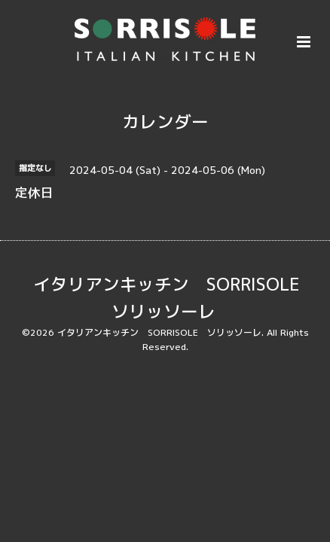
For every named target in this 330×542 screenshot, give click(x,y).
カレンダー (165, 121)
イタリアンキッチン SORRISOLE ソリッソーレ (175, 298)
